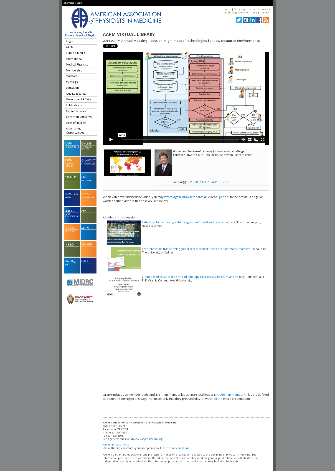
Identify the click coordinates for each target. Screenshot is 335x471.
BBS (254, 12)
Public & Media (75, 53)
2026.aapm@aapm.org (148, 439)
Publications (74, 105)
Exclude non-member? (229, 394)
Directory (240, 9)
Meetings (72, 82)
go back (224, 197)
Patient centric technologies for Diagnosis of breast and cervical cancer (187, 222)
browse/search (192, 197)
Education (72, 88)
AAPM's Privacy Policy (116, 444)
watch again (172, 197)
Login (80, 2)
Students (71, 76)
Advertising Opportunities (75, 130)
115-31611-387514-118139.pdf (209, 182)
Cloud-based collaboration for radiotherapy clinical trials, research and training (193, 277)
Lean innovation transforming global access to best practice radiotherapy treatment (196, 249)
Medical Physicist (77, 64)
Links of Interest (76, 123)
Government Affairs (78, 99)
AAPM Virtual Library (129, 34)
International (74, 59)
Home (227, 9)
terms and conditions (176, 448)
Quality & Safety (76, 94)
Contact (264, 12)
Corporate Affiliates (78, 117)
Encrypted (69, 2)
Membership (74, 70)
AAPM (70, 47)
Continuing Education (236, 12)
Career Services (258, 9)
